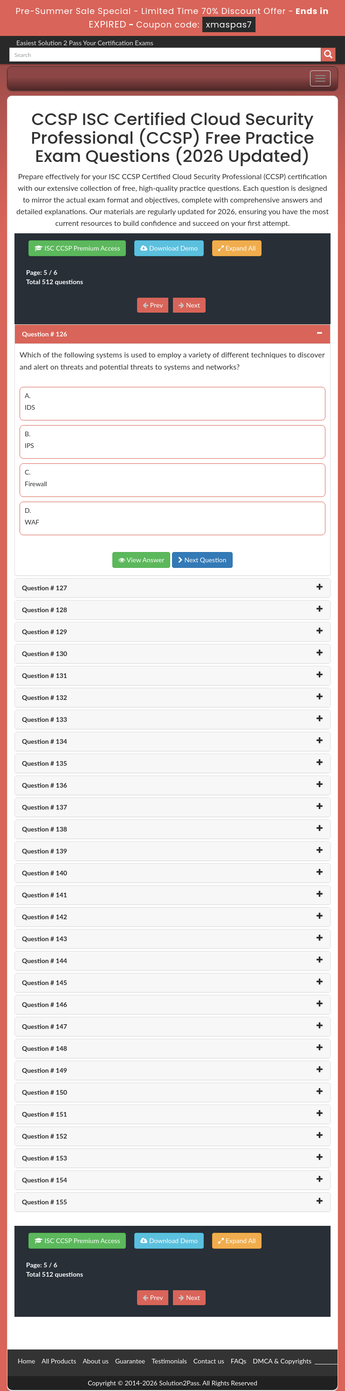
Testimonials (169, 1361)
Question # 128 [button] (44, 610)
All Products (58, 1361)
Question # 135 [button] (44, 763)
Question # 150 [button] (44, 1092)
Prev (153, 305)
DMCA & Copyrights (282, 1361)
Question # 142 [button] (44, 917)
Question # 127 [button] (44, 588)
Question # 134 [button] (44, 741)
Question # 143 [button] (44, 939)
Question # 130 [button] (44, 653)
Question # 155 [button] (44, 1202)
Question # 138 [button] (44, 829)
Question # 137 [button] (44, 807)
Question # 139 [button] (44, 851)
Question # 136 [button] (44, 785)
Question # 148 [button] (44, 1048)
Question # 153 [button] (44, 1158)
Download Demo (169, 248)
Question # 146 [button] (44, 1004)
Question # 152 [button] (44, 1136)
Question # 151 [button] (44, 1114)
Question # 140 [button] (44, 873)
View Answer (141, 560)
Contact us (208, 1361)
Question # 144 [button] (44, 961)
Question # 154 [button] (44, 1180)
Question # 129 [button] (44, 632)
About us (96, 1361)
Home (26, 1361)
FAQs (238, 1361)
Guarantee (130, 1361)
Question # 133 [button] (44, 719)
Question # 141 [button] (44, 895)
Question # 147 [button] (44, 1026)
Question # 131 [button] (44, 675)
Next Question (202, 560)
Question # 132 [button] (44, 697)
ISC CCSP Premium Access (77, 248)
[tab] (172, 334)
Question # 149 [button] (44, 1070)
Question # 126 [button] (44, 334)
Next (189, 305)
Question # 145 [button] (44, 982)
